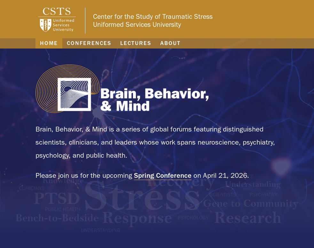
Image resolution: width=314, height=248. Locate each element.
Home (49, 43)
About (170, 43)
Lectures (135, 43)
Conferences (89, 43)
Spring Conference (163, 175)
